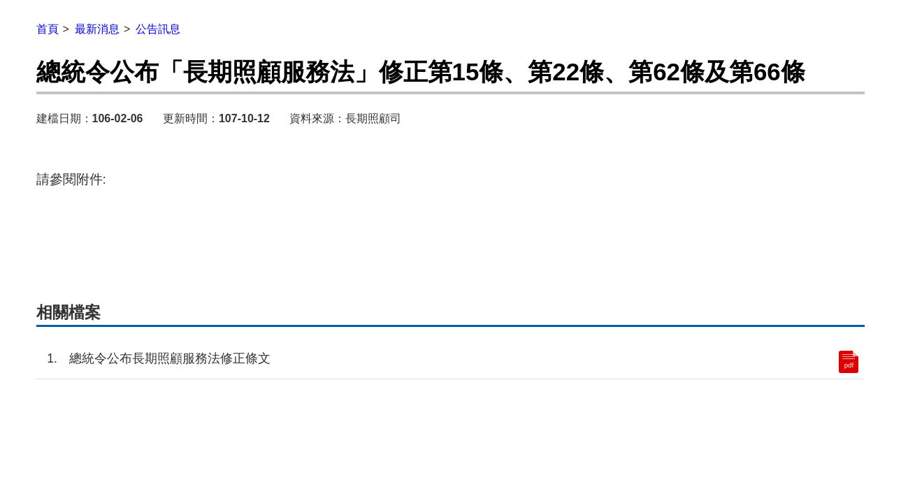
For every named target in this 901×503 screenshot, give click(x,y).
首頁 (47, 29)
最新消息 (97, 29)
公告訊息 (158, 29)
